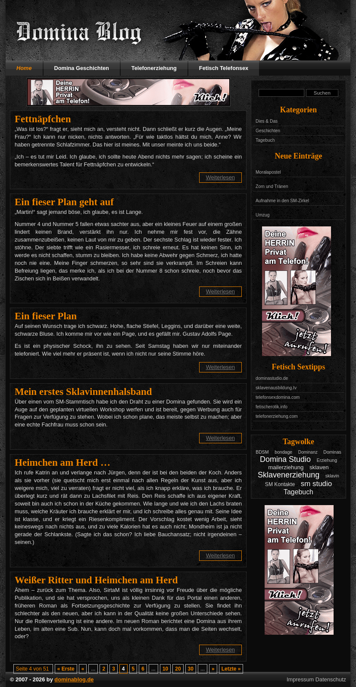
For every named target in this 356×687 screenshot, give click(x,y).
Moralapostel (268, 172)
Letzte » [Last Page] (231, 669)
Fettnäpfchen (43, 118)
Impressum (300, 679)
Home (24, 68)
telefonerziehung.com (277, 416)
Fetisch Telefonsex (223, 68)
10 (165, 669)
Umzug (262, 215)
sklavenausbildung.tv (276, 387)
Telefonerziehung (154, 68)
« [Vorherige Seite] (82, 669)
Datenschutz (330, 679)
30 (191, 669)
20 (178, 669)
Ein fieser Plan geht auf (64, 201)
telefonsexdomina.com (278, 397)
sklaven (319, 467)
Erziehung (327, 460)
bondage (283, 452)
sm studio (316, 484)
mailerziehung (285, 467)
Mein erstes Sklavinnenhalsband (83, 391)
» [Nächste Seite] (213, 669)
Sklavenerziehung (288, 475)
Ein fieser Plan (46, 315)
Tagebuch (265, 140)
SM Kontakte (280, 484)
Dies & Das (267, 121)
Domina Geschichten (81, 68)
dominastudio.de (272, 378)
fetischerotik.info (271, 406)
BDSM (262, 452)
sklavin (332, 475)
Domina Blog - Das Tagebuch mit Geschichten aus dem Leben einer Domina (79, 32)
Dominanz (308, 452)
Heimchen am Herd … (62, 462)
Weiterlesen (220, 177)
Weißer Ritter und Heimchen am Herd (96, 579)
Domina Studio (285, 459)
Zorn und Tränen (272, 186)
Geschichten (268, 130)
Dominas (332, 452)
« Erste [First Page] (66, 669)
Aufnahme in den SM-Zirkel (282, 200)
